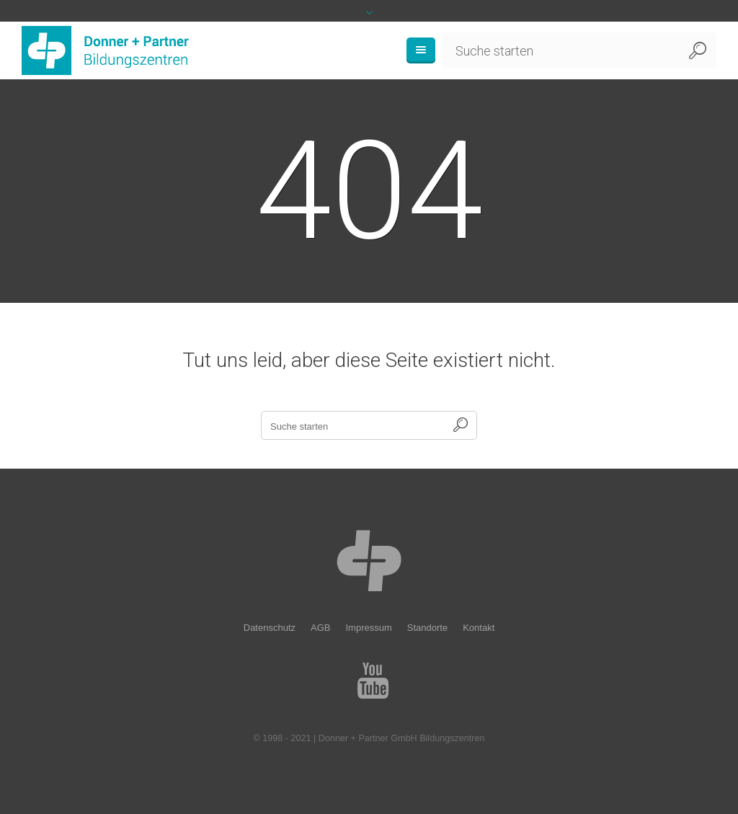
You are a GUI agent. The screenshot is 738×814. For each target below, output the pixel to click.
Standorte (427, 627)
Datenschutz (269, 627)
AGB (320, 627)
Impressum (368, 627)
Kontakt (478, 627)
